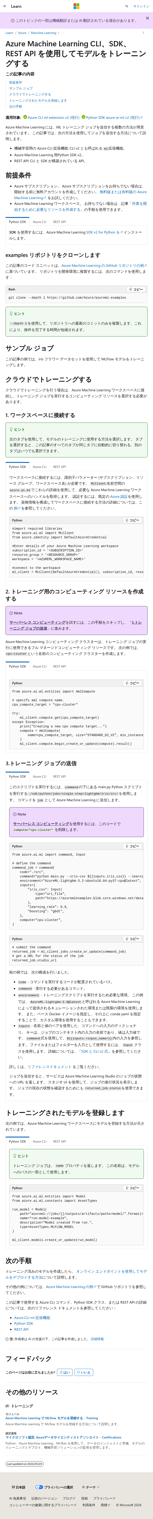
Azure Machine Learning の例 (69, 1286)
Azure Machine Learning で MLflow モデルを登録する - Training (52, 1418)
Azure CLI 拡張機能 (32, 1317)
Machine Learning (43, 33)
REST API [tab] (59, 222)
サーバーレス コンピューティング (37, 622)
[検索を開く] (126, 6)
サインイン (141, 6)
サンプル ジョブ (21, 88)
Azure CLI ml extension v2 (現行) (53, 117)
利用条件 (88, 1505)
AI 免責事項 (17, 1498)
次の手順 (15, 106)
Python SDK (23, 1323)
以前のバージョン (44, 1498)
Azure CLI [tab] (39, 222)
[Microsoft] (76, 6)
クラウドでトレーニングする (30, 94)
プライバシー (103, 1498)
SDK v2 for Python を (103, 232)
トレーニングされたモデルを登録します (38, 100)
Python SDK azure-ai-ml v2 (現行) (113, 117)
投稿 (84, 1498)
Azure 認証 (119, 496)
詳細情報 (97, 1339)
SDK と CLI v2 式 (94, 1051)
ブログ (67, 1498)
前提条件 (15, 82)
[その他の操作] (143, 32)
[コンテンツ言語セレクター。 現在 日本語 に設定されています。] (18, 1487)
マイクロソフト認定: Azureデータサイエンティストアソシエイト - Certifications (63, 1437)
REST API (21, 1329)
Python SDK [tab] (17, 222)
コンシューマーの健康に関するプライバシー (41, 1505)
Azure (22, 33)
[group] (76, 551)
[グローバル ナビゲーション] (4, 6)
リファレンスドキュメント (50, 1066)
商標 (104, 1505)
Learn (9, 33)
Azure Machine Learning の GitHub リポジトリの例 (103, 265)
